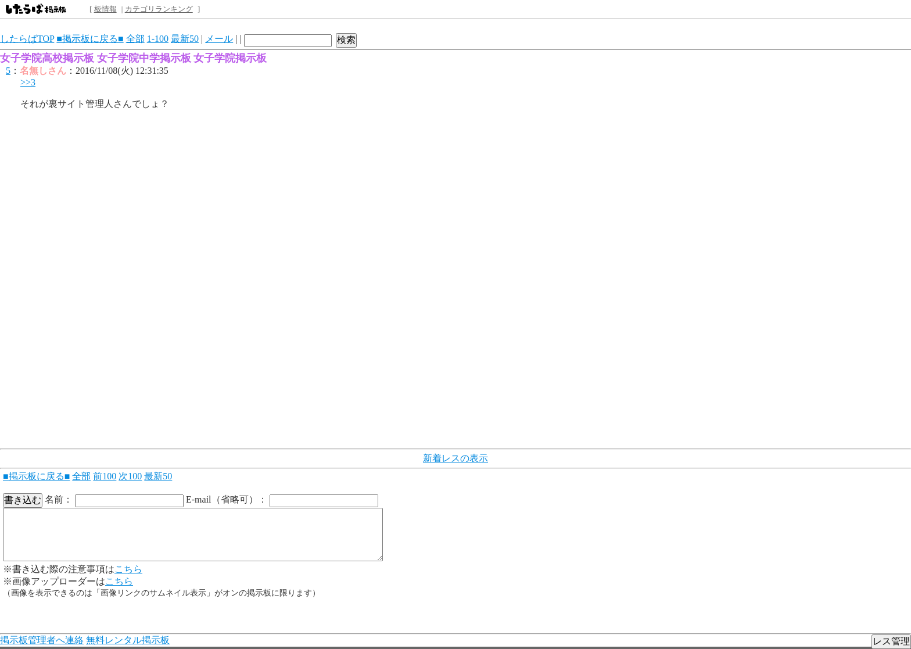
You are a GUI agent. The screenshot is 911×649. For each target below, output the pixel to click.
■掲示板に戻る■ (89, 39)
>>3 (27, 82)
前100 (104, 476)
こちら (128, 569)
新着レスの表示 (455, 458)
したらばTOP (27, 39)
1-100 (157, 39)
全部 (135, 39)
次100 (130, 476)
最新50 (185, 39)
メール (219, 39)
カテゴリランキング (159, 9)
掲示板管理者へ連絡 (42, 640)
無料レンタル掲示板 (128, 640)
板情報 (105, 9)
